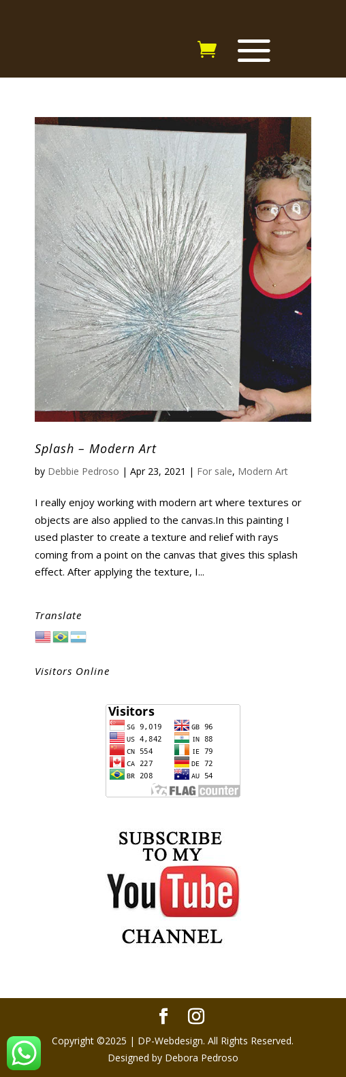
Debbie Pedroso (83, 471)
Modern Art (263, 471)
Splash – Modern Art (96, 448)
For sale (214, 471)
